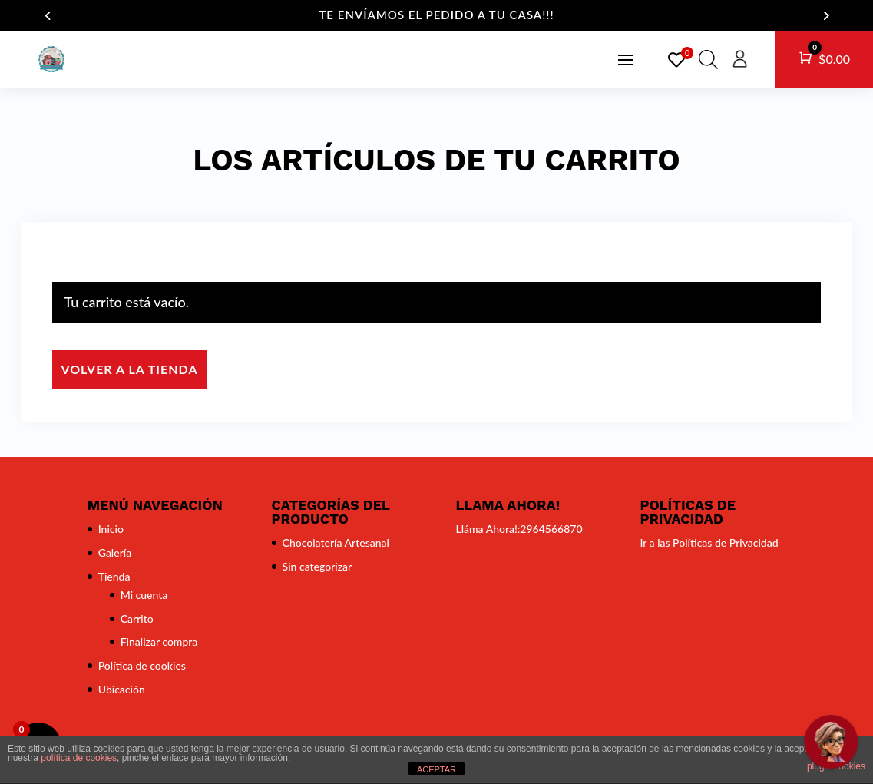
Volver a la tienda (129, 369)
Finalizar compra (159, 641)
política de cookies (79, 758)
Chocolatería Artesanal (336, 542)
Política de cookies (142, 665)
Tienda (114, 576)
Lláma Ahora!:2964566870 (518, 528)
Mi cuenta (144, 594)
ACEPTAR (436, 769)
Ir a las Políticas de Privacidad (709, 542)
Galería (114, 552)
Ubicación (121, 689)
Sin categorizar (317, 566)
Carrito (137, 618)
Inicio (111, 528)
